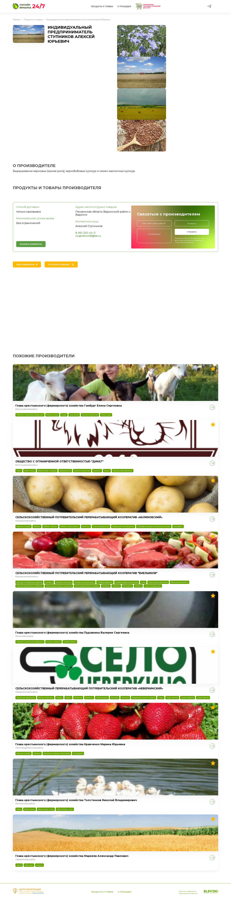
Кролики (97, 471)
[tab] (27, 264)
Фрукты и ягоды (23, 526)
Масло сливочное (45, 698)
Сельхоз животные (90, 415)
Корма (107, 471)
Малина (37, 753)
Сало (143, 582)
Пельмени (127, 586)
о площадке (124, 6)
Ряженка (78, 698)
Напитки (86, 526)
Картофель (178, 526)
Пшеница (29, 865)
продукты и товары (102, 6)
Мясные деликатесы (179, 582)
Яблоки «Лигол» (50, 526)
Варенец (89, 698)
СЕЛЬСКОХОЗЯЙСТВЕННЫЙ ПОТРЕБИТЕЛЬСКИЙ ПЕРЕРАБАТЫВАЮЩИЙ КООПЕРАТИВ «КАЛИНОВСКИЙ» (89, 517)
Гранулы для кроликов (122, 471)
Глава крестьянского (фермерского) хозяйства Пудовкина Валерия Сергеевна (72, 632)
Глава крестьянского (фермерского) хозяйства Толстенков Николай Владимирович (76, 800)
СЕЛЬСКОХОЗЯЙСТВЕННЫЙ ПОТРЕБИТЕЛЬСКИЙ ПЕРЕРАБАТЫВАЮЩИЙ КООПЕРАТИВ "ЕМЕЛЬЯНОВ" (86, 573)
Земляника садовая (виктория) (57, 753)
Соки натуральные (101, 526)
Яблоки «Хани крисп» (69, 526)
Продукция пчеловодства (123, 526)
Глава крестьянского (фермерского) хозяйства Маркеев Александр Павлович (71, 855)
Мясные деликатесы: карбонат (30, 586)
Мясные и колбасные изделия (29, 582)
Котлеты (116, 586)
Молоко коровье (53, 642)
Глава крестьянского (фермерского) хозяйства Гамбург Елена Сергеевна (68, 405)
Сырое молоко (70, 642)
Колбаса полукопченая (84, 582)
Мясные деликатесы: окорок (87, 586)
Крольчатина (65, 471)
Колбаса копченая (63, 582)
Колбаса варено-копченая (127, 582)
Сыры (63, 415)
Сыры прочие (203, 698)
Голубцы (105, 586)
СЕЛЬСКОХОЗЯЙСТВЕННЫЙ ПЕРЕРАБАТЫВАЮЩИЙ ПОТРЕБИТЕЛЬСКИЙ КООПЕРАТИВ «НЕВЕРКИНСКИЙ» (89, 688)
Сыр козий (74, 415)
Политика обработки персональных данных (183, 891)
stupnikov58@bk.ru (88, 235)
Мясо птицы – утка (65, 809)
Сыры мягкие (172, 698)
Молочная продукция (26, 698)
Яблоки (37, 526)
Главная (16, 19)
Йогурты (114, 698)
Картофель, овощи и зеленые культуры (153, 526)
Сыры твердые (187, 698)
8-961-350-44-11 (85, 232)
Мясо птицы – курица (47, 471)
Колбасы (49, 582)
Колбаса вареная (105, 582)
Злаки (19, 865)
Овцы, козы (106, 415)
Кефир (68, 698)
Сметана (125, 698)
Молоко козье (52, 415)
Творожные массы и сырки (143, 698)
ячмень (39, 865)
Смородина (78, 753)
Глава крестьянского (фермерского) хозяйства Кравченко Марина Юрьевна (70, 744)
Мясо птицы (29, 471)
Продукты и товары (33, 19)
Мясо (19, 471)
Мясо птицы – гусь (46, 809)
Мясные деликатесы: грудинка (59, 586)
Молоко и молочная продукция (30, 415)
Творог (59, 698)
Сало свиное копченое (158, 582)
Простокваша (102, 698)
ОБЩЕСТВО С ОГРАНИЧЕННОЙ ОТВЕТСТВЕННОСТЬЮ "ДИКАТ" (59, 461)
